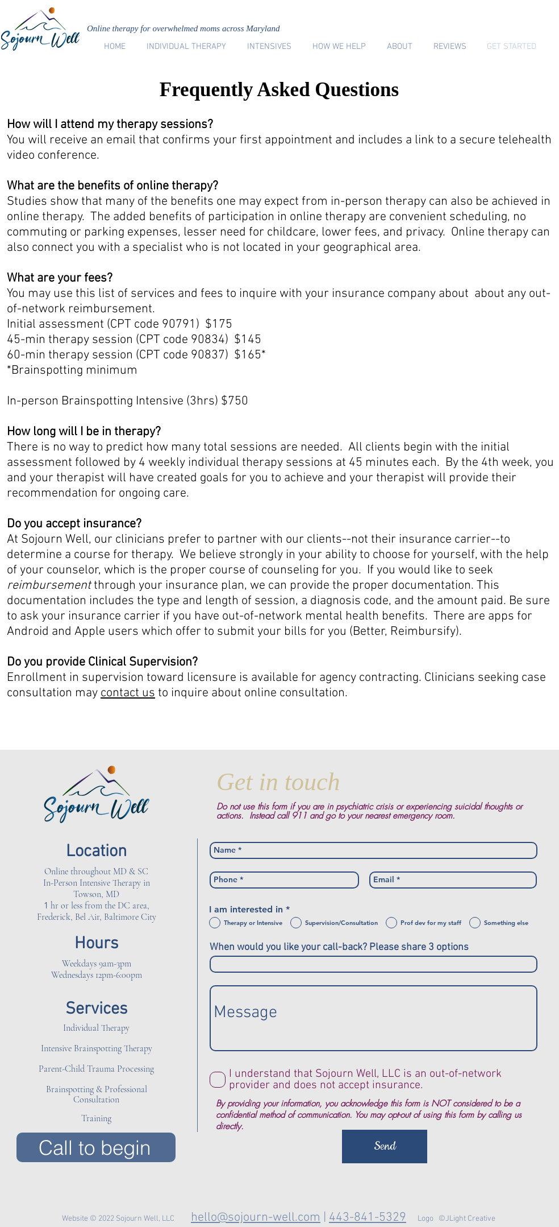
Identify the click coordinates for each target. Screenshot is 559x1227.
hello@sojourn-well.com (255, 1217)
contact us (128, 693)
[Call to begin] (96, 1147)
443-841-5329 (367, 1217)
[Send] (384, 1146)
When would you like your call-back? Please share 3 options (339, 948)
